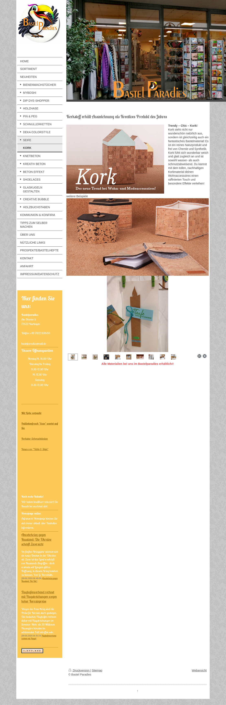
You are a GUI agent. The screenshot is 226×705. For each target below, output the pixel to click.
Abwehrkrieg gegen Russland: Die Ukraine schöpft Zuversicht (36, 539)
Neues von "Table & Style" (34, 449)
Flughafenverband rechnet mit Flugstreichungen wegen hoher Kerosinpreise (39, 597)
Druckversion (79, 670)
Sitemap (97, 670)
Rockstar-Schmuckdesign (34, 438)
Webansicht (199, 670)
